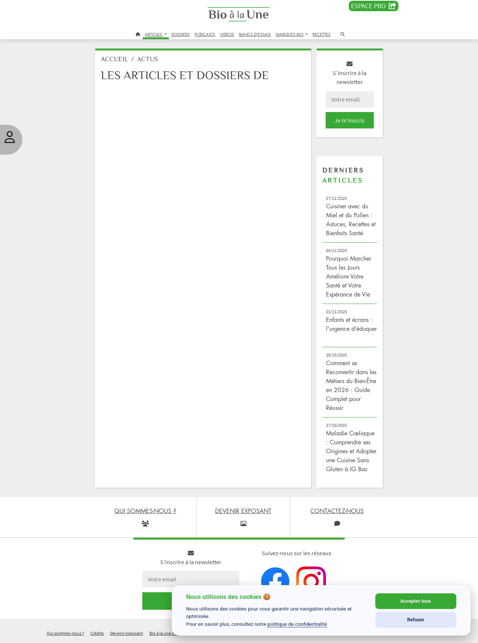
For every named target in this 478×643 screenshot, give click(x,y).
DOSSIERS (180, 34)
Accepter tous (415, 601)
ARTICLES (154, 34)
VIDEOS (227, 34)
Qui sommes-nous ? (65, 633)
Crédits (97, 633)
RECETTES (321, 34)
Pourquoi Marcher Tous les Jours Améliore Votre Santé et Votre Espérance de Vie (348, 276)
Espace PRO (373, 6)
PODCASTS (205, 34)
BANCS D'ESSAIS (255, 34)
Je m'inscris (349, 120)
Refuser (415, 619)
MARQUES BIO (290, 34)
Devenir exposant (126, 633)
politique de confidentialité (297, 624)
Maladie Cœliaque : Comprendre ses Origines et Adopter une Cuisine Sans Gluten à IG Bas (351, 451)
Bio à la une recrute (167, 633)
